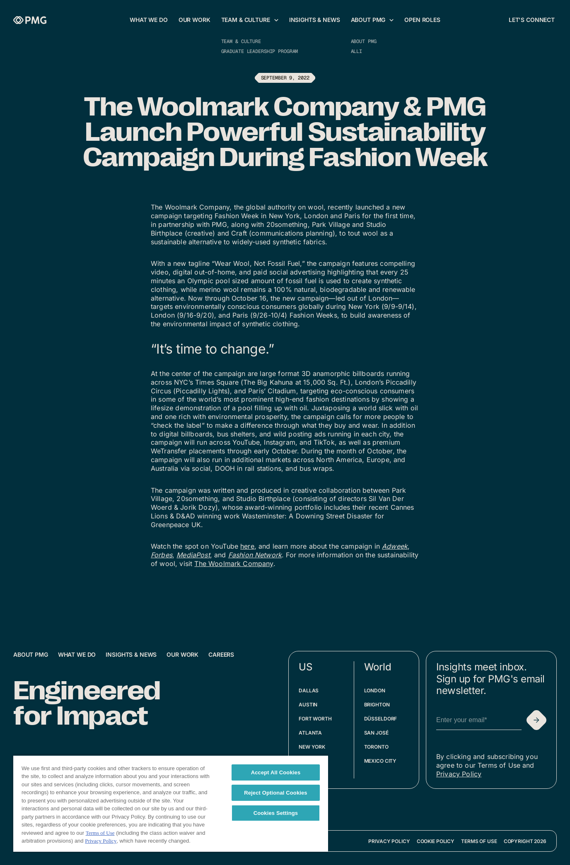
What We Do (77, 654)
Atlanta (310, 733)
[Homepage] (29, 20)
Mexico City (380, 761)
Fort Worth (315, 719)
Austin (308, 704)
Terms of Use (479, 841)
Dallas (309, 690)
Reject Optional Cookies (275, 793)
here (247, 546)
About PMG (30, 654)
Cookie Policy (435, 841)
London (374, 690)
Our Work (182, 654)
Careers (221, 654)
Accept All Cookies (276, 772)
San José (376, 733)
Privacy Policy (458, 774)
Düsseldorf (380, 719)
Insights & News (131, 654)
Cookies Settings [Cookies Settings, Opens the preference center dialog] (276, 813)
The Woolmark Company (233, 563)
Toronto (376, 747)
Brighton (377, 704)
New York (312, 747)
